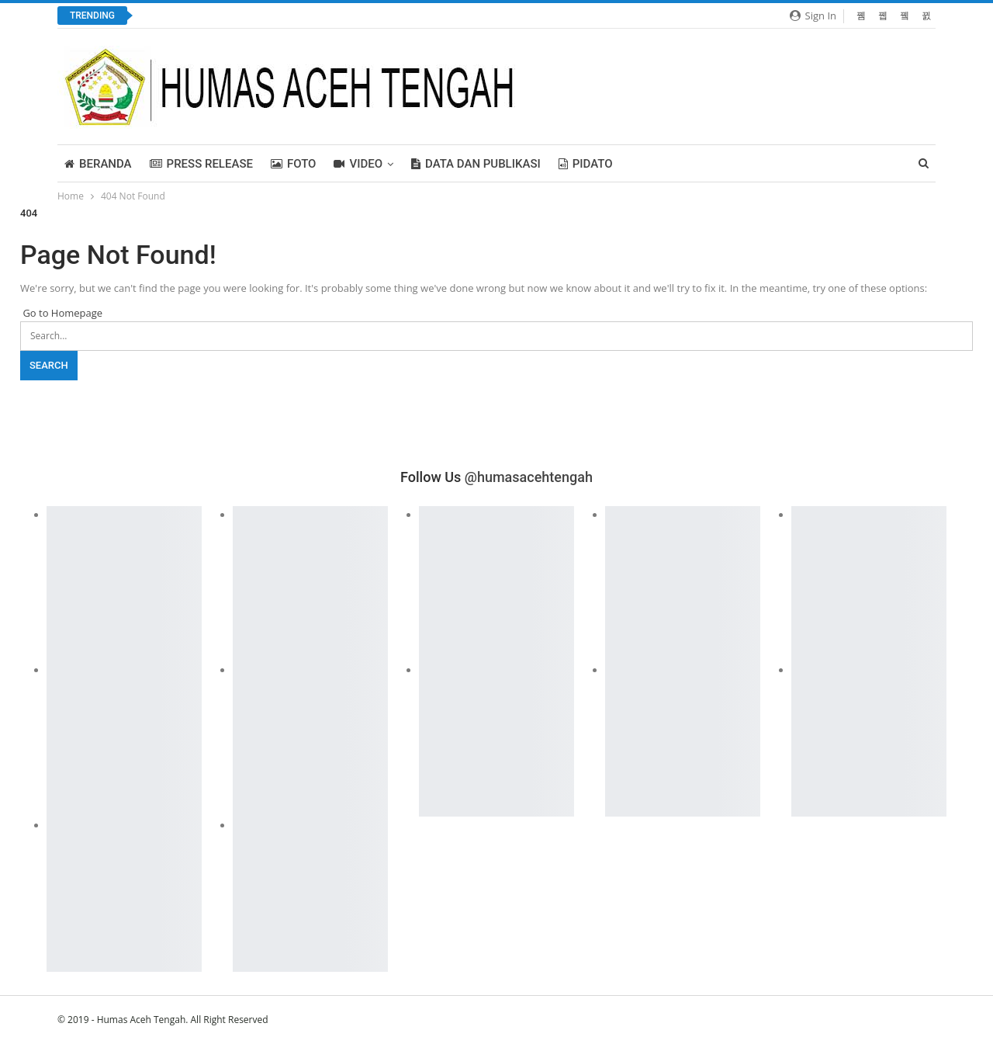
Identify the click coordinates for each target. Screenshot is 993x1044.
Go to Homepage (61, 313)
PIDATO (586, 164)
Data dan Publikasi (476, 164)
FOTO (294, 164)
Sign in (813, 16)
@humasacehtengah (529, 477)
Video (358, 164)
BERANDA (98, 164)
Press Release (201, 164)
